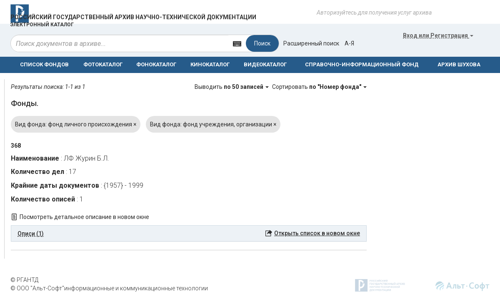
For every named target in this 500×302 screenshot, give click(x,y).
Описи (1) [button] (31, 233)
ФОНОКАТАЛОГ (156, 64)
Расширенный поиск (311, 43)
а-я (349, 43)
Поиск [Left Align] (262, 43)
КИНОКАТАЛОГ (210, 64)
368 (16, 145)
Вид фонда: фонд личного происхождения (75, 124)
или (438, 35)
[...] (119, 43)
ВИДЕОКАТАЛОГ (265, 64)
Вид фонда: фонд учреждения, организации (213, 124)
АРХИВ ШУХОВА (459, 64)
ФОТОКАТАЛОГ (102, 64)
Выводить (232, 86)
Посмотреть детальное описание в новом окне (84, 217)
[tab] (188, 234)
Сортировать (319, 86)
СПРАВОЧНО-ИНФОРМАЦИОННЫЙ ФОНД (362, 64)
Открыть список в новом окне (317, 233)
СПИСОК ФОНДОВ (44, 64)
